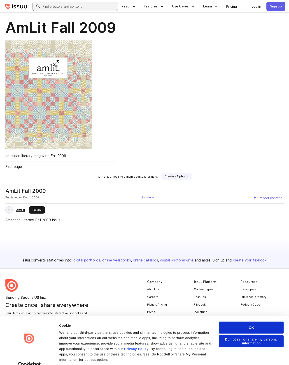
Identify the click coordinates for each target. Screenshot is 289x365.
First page (13, 166)
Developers (248, 289)
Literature (147, 197)
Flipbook (200, 304)
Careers (152, 297)
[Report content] (268, 198)
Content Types (203, 289)
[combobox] (79, 6)
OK (251, 318)
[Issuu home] (16, 6)
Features (200, 297)
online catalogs (145, 260)
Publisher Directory (253, 297)
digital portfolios (86, 260)
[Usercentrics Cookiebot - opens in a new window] (29, 356)
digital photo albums (176, 260)
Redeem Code (250, 304)
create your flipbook (250, 260)
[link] (231, 6)
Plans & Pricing (157, 304)
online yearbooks (116, 260)
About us (153, 289)
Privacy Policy (136, 339)
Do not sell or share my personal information (251, 332)
